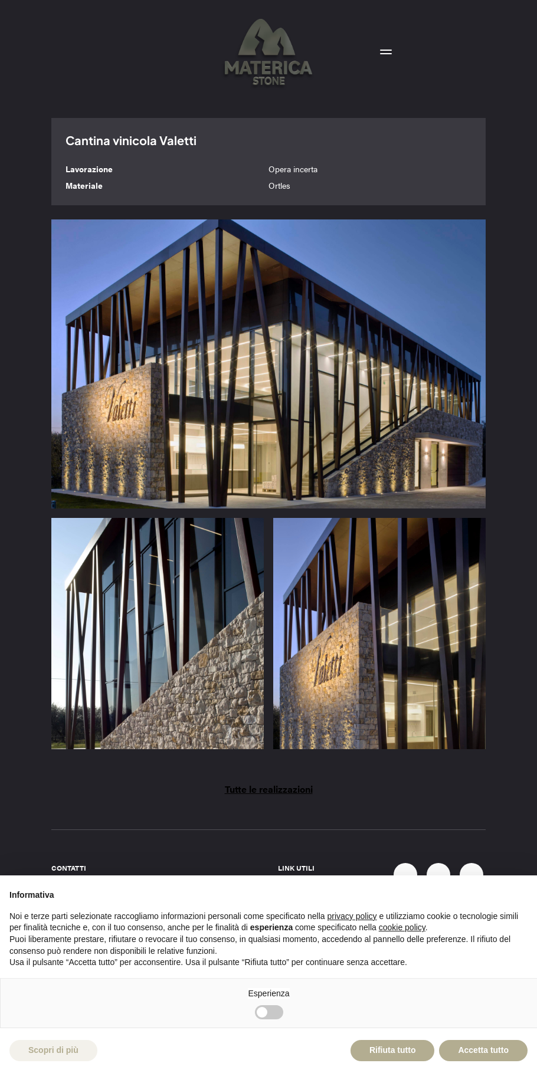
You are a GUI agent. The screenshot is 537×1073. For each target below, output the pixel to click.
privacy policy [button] (352, 916)
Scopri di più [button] (53, 1050)
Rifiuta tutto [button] (392, 1050)
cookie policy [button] (402, 927)
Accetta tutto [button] (483, 1050)
